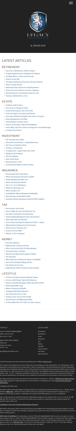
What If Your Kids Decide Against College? (21, 254)
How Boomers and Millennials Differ (19, 300)
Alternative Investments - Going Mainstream (22, 142)
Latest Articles (42, 349)
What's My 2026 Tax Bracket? (16, 220)
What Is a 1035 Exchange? (15, 233)
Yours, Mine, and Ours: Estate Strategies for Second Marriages (28, 127)
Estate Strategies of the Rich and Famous (20, 113)
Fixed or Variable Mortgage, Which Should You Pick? (25, 283)
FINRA (8, 391)
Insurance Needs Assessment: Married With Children (25, 199)
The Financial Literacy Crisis (16, 294)
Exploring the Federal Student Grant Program (22, 268)
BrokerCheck (47, 361)
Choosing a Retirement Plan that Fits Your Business (24, 82)
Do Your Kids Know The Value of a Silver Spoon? (23, 302)
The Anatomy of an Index (15, 140)
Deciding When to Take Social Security (20, 76)
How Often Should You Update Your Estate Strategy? (25, 116)
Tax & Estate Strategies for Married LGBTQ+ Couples (25, 222)
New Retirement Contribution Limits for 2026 (22, 93)
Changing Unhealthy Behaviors (17, 291)
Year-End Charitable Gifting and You (19, 262)
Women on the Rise (13, 79)
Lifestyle (41, 346)
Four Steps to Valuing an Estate (17, 108)
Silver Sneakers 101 (13, 191)
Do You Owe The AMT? (14, 231)
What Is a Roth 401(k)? (14, 85)
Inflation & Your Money (14, 153)
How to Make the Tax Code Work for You (20, 211)
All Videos (41, 351)
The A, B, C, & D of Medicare (16, 185)
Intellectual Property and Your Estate (19, 111)
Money (40, 344)
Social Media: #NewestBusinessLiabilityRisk (22, 193)
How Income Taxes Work (15, 208)
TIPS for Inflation (12, 156)
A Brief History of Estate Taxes (17, 122)
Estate (40, 336)
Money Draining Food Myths (16, 288)
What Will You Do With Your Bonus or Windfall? (23, 259)
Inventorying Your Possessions (17, 174)
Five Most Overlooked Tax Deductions (19, 214)
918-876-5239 (38, 46)
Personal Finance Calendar (15, 251)
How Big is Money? (13, 243)
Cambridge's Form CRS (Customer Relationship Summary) (19, 404)
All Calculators (43, 354)
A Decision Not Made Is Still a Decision (19, 165)
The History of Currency (14, 265)
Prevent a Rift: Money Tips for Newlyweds (21, 280)
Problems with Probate (14, 105)
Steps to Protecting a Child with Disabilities (21, 125)
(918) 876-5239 (18, 422)
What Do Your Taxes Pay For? (16, 228)
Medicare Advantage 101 (15, 188)
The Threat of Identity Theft (16, 145)
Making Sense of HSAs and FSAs (17, 246)
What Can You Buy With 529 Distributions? (21, 248)
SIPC (11, 391)
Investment (42, 334)
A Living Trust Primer (14, 130)
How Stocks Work (12, 159)
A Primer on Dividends (14, 148)
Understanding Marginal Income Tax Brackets (22, 217)
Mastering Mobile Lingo (14, 286)
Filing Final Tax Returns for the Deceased (21, 225)
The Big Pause (11, 257)
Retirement (41, 331)
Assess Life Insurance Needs (16, 182)
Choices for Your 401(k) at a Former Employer (22, 90)
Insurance (41, 339)
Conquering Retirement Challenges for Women (23, 74)
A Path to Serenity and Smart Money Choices (22, 277)
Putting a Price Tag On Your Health (18, 297)
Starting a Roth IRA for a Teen (16, 96)
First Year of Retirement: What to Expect (20, 71)
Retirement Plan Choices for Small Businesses (22, 87)
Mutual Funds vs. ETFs (14, 162)
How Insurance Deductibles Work (18, 196)
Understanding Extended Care (17, 180)
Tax (39, 341)
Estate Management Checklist (16, 119)
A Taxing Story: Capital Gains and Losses (20, 151)
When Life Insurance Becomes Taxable (20, 177)
